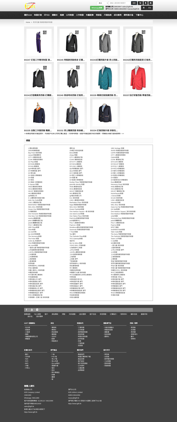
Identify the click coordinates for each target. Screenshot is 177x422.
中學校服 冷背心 (116, 277)
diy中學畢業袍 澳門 (76, 169)
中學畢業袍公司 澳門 (35, 288)
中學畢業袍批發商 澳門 (36, 290)
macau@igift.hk (133, 9)
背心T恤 (54, 359)
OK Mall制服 (115, 209)
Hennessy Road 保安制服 (120, 184)
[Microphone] (145, 3)
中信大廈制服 (33, 268)
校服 (79, 341)
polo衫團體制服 (116, 220)
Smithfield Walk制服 (118, 229)
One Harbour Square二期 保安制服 (123, 211)
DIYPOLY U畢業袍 (117, 166)
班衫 (53, 370)
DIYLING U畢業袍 (76, 166)
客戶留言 (81, 361)
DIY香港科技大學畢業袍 (119, 180)
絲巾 (26, 363)
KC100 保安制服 (116, 198)
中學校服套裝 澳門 (34, 281)
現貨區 (99, 15)
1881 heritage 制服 (117, 148)
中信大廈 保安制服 (117, 266)
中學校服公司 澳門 (34, 279)
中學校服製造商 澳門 (118, 284)
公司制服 (81, 330)
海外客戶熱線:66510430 (32, 403)
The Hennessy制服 (35, 236)
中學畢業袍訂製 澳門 (118, 290)
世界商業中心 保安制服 (78, 263)
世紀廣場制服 (74, 266)
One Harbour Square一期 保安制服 (82, 211)
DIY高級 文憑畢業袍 (35, 182)
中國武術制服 (33, 272)
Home (28, 22)
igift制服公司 (32, 196)
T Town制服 (74, 232)
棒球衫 (54, 330)
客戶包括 (93, 314)
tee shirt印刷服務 (34, 234)
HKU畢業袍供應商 (34, 193)
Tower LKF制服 (116, 239)
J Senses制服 (116, 196)
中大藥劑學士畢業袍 (118, 275)
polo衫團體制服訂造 (35, 223)
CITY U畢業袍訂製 (76, 157)
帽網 (26, 334)
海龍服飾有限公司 (31, 336)
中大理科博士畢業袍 (35, 275)
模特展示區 (128, 15)
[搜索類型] (102, 3)
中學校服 (73, 277)
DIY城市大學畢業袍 (118, 171)
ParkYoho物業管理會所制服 (79, 218)
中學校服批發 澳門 (117, 281)
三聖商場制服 (115, 248)
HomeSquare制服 (117, 193)
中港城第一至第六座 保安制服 (38, 297)
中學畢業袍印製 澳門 (77, 288)
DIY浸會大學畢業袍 (35, 175)
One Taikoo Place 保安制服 (79, 216)
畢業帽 (54, 334)
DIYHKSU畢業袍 (75, 164)
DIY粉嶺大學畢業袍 (118, 175)
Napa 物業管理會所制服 (78, 205)
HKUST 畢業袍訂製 (118, 191)
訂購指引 (113, 314)
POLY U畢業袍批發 (117, 223)
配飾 (53, 339)
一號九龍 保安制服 (117, 245)
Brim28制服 (74, 153)
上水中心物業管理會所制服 (37, 252)
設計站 (30, 316)
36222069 (49, 401)
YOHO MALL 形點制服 (77, 245)
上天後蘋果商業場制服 (36, 250)
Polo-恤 (54, 357)
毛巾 (26, 361)
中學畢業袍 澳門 (116, 286)
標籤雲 (27, 339)
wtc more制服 (33, 245)
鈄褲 (53, 375)
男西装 (106, 354)
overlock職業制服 (34, 218)
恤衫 (53, 368)
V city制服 (114, 241)
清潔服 (80, 345)
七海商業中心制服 (76, 248)
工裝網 (27, 332)
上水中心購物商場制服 (77, 252)
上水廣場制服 (33, 257)
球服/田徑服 (108, 330)
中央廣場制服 (33, 277)
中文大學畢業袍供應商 (77, 293)
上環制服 (114, 259)
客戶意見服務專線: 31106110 (34, 401)
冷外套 (27, 357)
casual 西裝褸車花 (34, 155)
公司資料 (81, 366)
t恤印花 (72, 241)
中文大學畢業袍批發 (118, 293)
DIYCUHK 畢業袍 (117, 162)
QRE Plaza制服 (33, 227)
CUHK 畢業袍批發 (76, 159)
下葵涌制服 (73, 261)
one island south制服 (77, 214)
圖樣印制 (144, 314)
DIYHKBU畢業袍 (34, 164)
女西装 (106, 357)
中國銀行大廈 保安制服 (78, 272)
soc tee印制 (32, 232)
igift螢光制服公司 (76, 196)
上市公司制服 (74, 250)
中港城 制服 (115, 295)
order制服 (114, 216)
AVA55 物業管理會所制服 (120, 150)
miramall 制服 (115, 202)
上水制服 (114, 252)
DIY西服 (31, 178)
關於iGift (28, 15)
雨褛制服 (107, 366)
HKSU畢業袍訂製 (117, 189)
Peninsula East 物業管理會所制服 (122, 218)
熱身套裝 (55, 332)
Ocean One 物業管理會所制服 (38, 209)
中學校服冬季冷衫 (76, 279)
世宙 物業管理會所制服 (119, 261)
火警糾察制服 (33, 148)
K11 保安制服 (74, 198)
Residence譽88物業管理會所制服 (81, 227)
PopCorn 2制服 (75, 225)
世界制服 (31, 263)
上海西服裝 (32, 259)
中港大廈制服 (74, 297)
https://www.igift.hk (30, 412)
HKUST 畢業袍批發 (76, 191)
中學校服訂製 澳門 (34, 286)
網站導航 (55, 314)
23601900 (117, 7)
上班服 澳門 (74, 259)
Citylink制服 (115, 157)
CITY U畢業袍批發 (34, 157)
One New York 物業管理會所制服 (39, 216)
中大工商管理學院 (117, 272)
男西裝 (133, 327)
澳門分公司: (109, 9)
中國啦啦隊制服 (75, 270)
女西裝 (133, 330)
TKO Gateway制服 (76, 239)
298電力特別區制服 (76, 150)
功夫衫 (54, 336)
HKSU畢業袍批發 (76, 189)
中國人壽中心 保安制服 (36, 270)
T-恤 (52, 354)
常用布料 (123, 314)
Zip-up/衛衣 (56, 363)
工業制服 (81, 327)
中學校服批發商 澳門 (35, 284)
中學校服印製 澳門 (117, 279)
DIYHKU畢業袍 (33, 166)
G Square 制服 (33, 184)
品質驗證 (81, 370)
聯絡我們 (81, 354)
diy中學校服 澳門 (34, 169)
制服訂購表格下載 (84, 357)
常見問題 (103, 314)
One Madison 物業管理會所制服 (122, 214)
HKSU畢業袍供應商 (35, 189)
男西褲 (133, 332)
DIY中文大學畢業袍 (118, 169)
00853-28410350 (120, 9)
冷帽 (26, 366)
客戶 (46, 314)
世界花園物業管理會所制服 (120, 263)
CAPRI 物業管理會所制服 (120, 153)
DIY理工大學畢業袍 (76, 175)
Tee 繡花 (73, 234)
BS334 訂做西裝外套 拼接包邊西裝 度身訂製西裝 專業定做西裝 (118, 130)
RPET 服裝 (115, 227)
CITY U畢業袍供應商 (118, 155)
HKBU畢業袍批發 (76, 187)
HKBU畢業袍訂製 (117, 187)
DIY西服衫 (114, 178)
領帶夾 (133, 339)
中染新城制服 (74, 295)
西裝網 (27, 330)
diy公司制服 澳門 (76, 171)
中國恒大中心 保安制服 (119, 270)
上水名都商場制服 (76, 254)
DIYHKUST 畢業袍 (117, 164)
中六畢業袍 (73, 268)
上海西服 (73, 257)
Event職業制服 (116, 182)
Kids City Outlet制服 (35, 200)
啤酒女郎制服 (82, 336)
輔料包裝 (134, 314)
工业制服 (107, 361)
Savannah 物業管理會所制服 (80, 229)
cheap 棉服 (73, 155)
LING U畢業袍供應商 (77, 200)
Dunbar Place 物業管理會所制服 (81, 182)
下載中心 (139, 15)
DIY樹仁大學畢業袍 (118, 173)
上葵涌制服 (32, 261)
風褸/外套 (55, 366)
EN (149, 8)
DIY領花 (31, 180)
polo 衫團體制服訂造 (35, 220)
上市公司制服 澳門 (117, 250)
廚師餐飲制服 (82, 332)
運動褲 (106, 332)
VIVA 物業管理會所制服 (36, 243)
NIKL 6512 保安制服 (118, 205)
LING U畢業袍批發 (117, 200)
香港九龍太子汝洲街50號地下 (34, 409)
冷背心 (27, 368)
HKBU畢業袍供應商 (35, 187)
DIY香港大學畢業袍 (76, 180)
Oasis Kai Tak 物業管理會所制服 (122, 207)
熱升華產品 (55, 372)
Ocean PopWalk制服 (77, 209)
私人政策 (37, 314)
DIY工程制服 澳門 (76, 173)
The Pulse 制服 (33, 239)
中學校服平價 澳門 (76, 281)
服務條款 (27, 314)
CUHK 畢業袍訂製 (117, 159)
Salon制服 (31, 229)
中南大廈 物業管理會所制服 (120, 268)
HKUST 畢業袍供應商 (35, 191)
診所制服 (81, 339)
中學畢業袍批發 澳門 (118, 288)
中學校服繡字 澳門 (76, 284)
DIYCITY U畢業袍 (76, 162)
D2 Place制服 (33, 162)
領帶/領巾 (134, 334)
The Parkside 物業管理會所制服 (122, 236)
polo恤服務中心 (75, 220)
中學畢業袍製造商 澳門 (78, 290)
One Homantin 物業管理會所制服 (39, 214)
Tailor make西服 (116, 232)
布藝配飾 (90, 15)
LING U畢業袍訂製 (34, 202)
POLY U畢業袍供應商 (77, 223)
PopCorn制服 (115, 225)
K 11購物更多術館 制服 (36, 198)
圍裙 (53, 377)
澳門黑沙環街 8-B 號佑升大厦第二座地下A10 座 (85, 401)
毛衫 (26, 359)
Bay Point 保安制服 (35, 153)
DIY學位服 (32, 173)
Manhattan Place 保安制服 (79, 202)
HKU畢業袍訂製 (75, 193)
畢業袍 (54, 327)
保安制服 (81, 334)
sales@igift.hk (127, 7)
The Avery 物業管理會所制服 (121, 234)
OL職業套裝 (32, 211)
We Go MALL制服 (76, 243)
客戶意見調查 (82, 363)
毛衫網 (27, 327)
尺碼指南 (108, 15)
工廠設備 (81, 368)
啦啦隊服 (107, 334)
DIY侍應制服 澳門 (34, 171)
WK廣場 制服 (115, 243)
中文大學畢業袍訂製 (35, 295)
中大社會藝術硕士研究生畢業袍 (81, 275)
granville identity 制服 (77, 184)
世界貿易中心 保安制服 (36, 266)
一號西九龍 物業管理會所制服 (38, 248)
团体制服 (107, 363)
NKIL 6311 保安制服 (35, 207)
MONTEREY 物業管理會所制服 (39, 205)
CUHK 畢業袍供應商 (35, 159)
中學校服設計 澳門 (76, 286)
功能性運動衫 (109, 327)
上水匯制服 (32, 254)
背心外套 (55, 361)
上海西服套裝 (115, 257)
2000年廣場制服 (34, 150)
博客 (63, 314)
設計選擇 (82, 314)
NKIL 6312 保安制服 (77, 207)
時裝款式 (55, 341)
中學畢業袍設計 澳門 (35, 293)
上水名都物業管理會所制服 (120, 254)
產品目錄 (81, 359)
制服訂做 (38, 15)
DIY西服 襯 (73, 178)
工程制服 (81, 343)
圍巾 (132, 336)
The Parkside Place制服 (78, 236)
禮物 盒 (72, 148)
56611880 (35, 398)
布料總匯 (72, 314)
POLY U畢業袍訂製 (35, 225)
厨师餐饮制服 (109, 359)
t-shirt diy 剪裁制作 (34, 241)
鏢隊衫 (106, 336)
